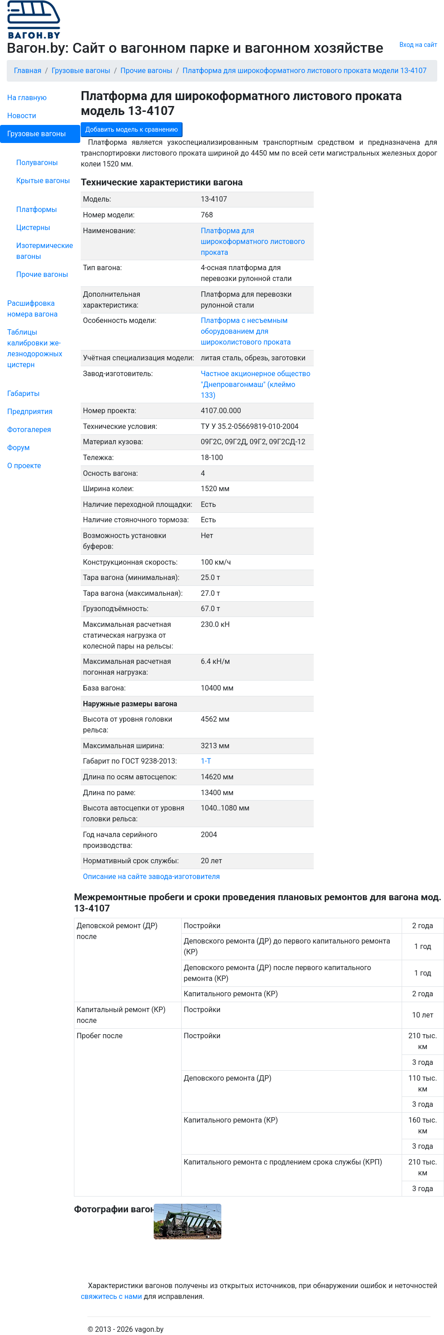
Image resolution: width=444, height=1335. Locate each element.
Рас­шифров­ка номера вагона (32, 308)
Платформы (36, 209)
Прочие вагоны (42, 274)
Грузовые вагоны (36, 133)
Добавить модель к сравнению (131, 129)
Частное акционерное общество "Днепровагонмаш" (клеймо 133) (255, 384)
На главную (26, 97)
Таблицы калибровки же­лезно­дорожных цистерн (34, 348)
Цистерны (33, 227)
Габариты (23, 393)
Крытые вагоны (43, 180)
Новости (21, 115)
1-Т (206, 761)
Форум (18, 447)
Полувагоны (37, 162)
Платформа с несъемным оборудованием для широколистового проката (246, 331)
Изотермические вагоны (44, 251)
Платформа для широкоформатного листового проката (253, 241)
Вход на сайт (418, 44)
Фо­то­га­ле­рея (29, 429)
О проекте (24, 465)
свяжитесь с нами (111, 1296)
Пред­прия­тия (29, 411)
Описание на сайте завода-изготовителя (151, 876)
